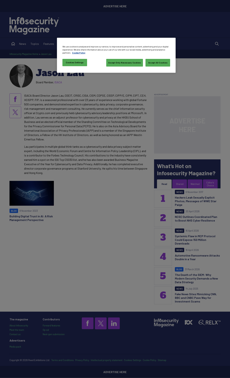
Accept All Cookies (157, 62)
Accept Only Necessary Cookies (124, 62)
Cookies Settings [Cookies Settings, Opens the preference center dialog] (75, 62)
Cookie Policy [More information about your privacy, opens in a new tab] (78, 53)
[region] (116, 55)
